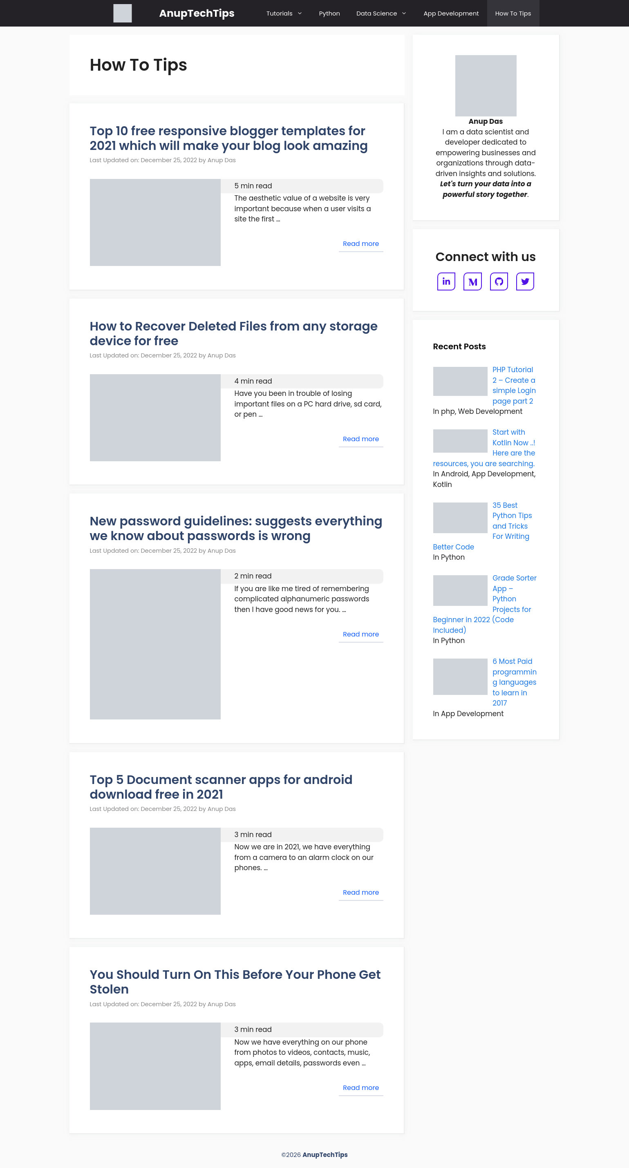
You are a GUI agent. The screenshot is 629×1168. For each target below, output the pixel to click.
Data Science (385, 13)
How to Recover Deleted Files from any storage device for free (234, 334)
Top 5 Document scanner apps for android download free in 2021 (221, 787)
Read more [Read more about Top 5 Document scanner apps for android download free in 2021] (361, 892)
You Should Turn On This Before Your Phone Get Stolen (235, 982)
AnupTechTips (197, 13)
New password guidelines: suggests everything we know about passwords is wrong (236, 529)
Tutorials (288, 13)
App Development (451, 13)
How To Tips (513, 13)
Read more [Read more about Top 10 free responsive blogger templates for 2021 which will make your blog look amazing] (361, 243)
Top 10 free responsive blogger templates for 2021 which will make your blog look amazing (229, 138)
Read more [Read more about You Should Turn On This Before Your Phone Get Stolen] (361, 1087)
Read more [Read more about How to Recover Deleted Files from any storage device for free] (361, 439)
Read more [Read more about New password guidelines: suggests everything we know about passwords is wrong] (361, 634)
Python (329, 13)
